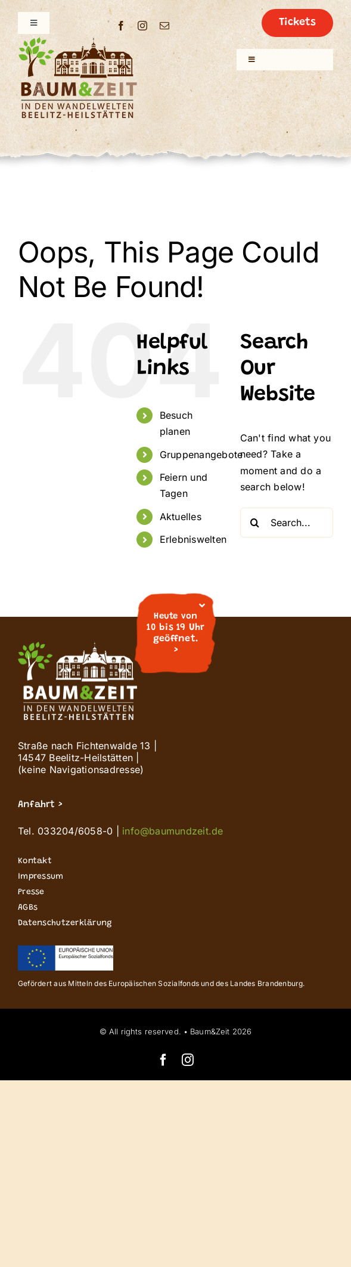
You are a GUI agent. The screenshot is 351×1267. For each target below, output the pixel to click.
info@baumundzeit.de (172, 831)
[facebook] (121, 25)
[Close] (202, 605)
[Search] (255, 522)
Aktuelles (180, 517)
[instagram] (142, 25)
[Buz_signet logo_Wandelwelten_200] (77, 42)
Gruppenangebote (201, 455)
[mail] (164, 25)
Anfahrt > (40, 804)
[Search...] (286, 522)
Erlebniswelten (193, 539)
